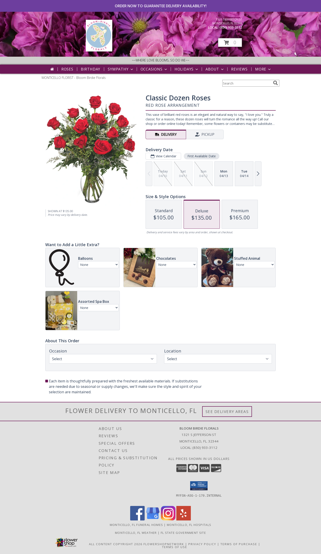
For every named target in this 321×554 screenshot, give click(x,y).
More (263, 69)
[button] (230, 42)
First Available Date (201, 156)
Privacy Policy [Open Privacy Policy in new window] (202, 544)
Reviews (239, 69)
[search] (275, 82)
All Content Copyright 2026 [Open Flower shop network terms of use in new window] (115, 544)
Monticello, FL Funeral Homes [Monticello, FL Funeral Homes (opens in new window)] (136, 525)
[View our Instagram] (168, 519)
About (215, 69)
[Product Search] (247, 83)
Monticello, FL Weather (136, 533)
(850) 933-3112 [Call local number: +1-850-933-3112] (231, 27)
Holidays (187, 69)
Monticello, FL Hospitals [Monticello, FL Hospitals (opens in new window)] (189, 525)
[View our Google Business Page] (153, 519)
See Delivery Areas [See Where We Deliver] (227, 411)
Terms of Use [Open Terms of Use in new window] (174, 547)
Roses (67, 69)
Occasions (154, 69)
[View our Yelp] (183, 519)
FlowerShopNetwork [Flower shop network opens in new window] (164, 544)
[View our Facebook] (137, 519)
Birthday (90, 69)
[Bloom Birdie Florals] (99, 50)
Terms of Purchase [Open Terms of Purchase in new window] (238, 544)
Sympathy (121, 69)
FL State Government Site (183, 533)
